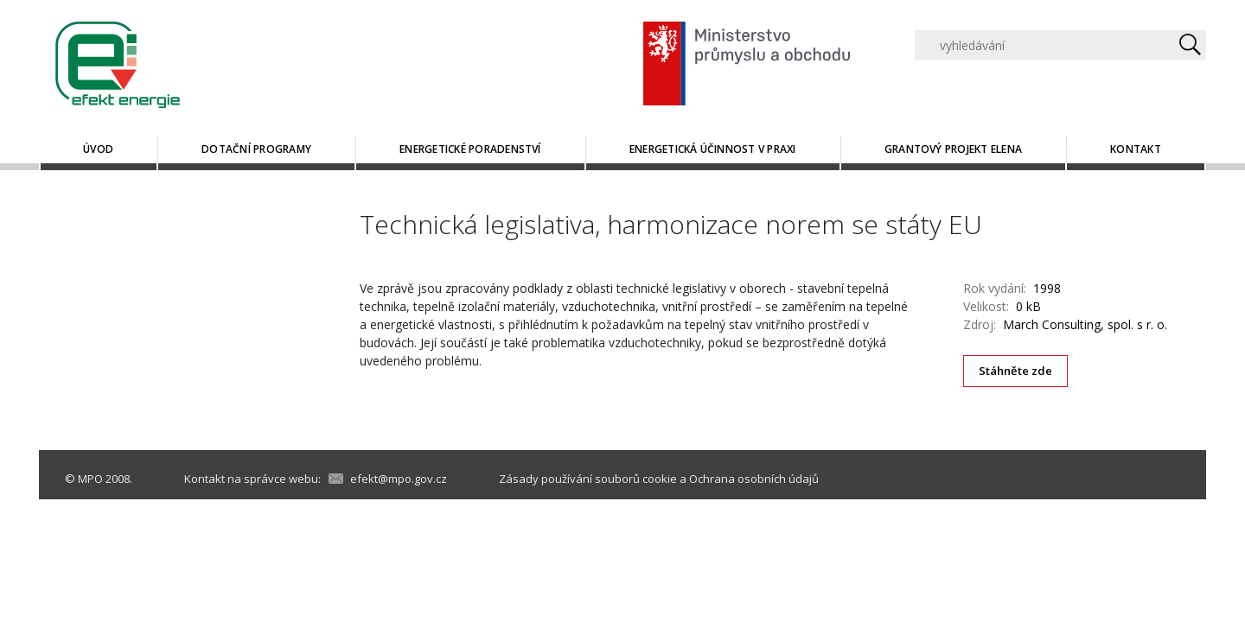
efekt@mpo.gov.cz (398, 478)
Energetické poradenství (470, 149)
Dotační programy (256, 149)
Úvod (98, 149)
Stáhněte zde (1016, 370)
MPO (90, 478)
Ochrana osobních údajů (754, 478)
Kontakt (1135, 149)
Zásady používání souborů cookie (588, 478)
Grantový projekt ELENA (953, 149)
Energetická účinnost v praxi (712, 149)
